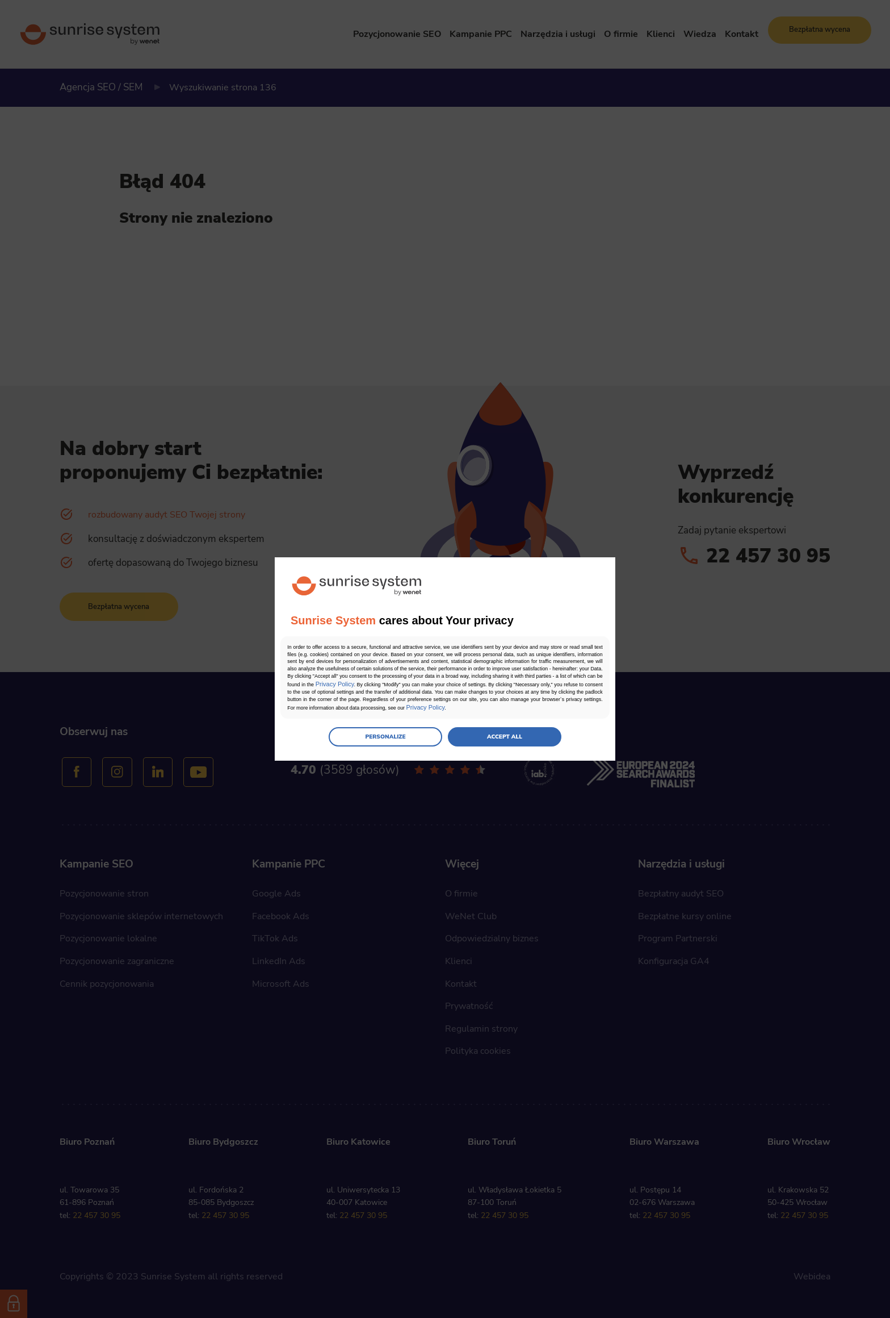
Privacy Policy (510, 685)
